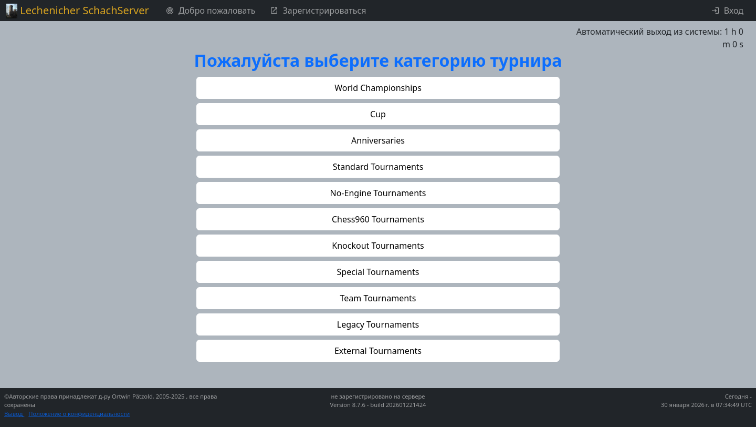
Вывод (14, 414)
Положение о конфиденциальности (79, 414)
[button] (378, 88)
